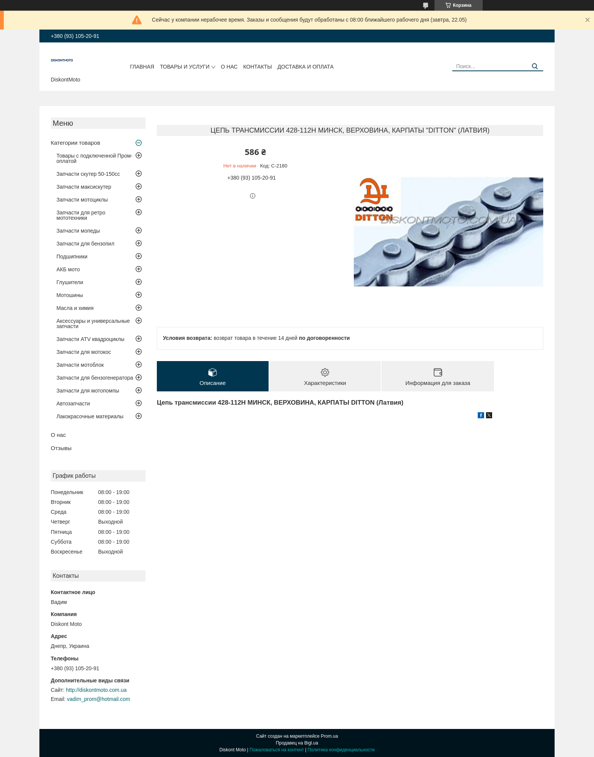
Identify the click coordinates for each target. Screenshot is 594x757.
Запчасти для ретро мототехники (80, 215)
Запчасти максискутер (83, 187)
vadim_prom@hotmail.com (98, 699)
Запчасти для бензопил (85, 244)
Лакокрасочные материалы (89, 416)
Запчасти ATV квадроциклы (90, 339)
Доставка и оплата (306, 67)
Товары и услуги (184, 67)
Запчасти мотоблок (80, 365)
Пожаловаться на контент (277, 749)
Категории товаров (75, 142)
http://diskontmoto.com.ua (96, 690)
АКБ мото (68, 269)
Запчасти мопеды (78, 231)
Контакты (257, 67)
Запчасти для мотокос (83, 352)
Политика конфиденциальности (341, 749)
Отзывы (61, 448)
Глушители (69, 282)
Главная (142, 67)
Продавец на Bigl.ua (297, 743)
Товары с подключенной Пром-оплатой (94, 158)
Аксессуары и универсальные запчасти (93, 323)
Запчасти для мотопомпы (87, 391)
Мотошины (69, 295)
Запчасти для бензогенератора (94, 378)
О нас (229, 67)
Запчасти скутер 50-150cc (88, 174)
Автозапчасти (73, 403)
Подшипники (72, 256)
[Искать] (534, 66)
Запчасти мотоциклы (82, 200)
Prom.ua (329, 736)
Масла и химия (75, 308)
